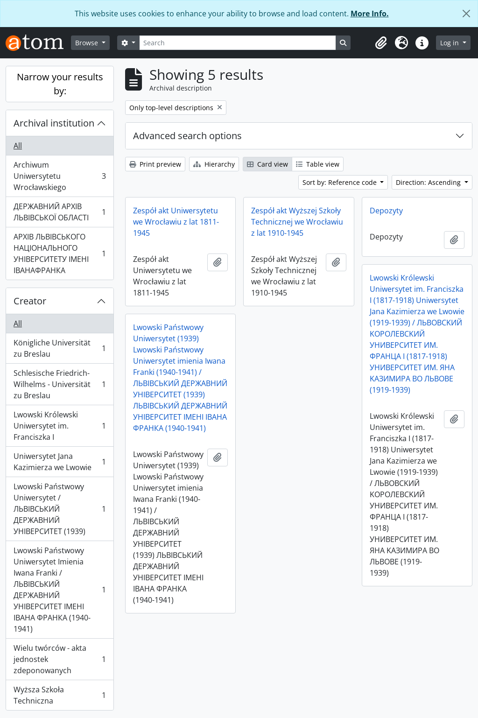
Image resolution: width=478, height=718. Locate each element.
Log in (450, 42)
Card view (267, 164)
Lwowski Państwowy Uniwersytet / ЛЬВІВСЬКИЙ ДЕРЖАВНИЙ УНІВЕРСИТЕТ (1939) (59, 508)
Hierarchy (214, 164)
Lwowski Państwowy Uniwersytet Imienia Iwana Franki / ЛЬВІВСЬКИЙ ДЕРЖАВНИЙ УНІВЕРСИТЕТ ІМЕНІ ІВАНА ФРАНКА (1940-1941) (59, 589)
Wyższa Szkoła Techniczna (59, 695)
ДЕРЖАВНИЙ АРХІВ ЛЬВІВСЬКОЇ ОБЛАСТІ (59, 212)
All (18, 146)
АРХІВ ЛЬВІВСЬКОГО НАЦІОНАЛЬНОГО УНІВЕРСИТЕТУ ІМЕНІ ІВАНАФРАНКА (59, 253)
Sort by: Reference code (340, 182)
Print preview (155, 164)
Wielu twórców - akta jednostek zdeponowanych (59, 659)
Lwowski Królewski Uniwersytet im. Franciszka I (59, 425)
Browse (87, 42)
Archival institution (54, 123)
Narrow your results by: (60, 83)
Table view (317, 164)
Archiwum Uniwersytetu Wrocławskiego (59, 176)
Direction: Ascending (429, 182)
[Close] (466, 13)
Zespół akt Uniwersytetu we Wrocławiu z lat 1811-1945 (176, 221)
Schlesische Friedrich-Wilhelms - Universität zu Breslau (59, 384)
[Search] (237, 42)
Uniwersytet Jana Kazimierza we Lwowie (59, 461)
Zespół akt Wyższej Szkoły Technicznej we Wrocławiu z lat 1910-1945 (297, 221)
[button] (381, 43)
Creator (30, 301)
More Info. (370, 13)
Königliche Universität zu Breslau (59, 348)
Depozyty (386, 210)
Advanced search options (187, 135)
